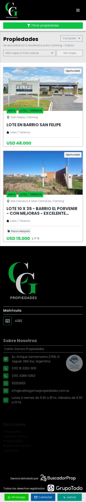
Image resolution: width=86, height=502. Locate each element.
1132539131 (18, 393)
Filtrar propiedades (43, 25)
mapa (69, 53)
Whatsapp (16, 497)
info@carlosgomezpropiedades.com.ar (40, 400)
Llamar (69, 497)
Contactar (43, 497)
